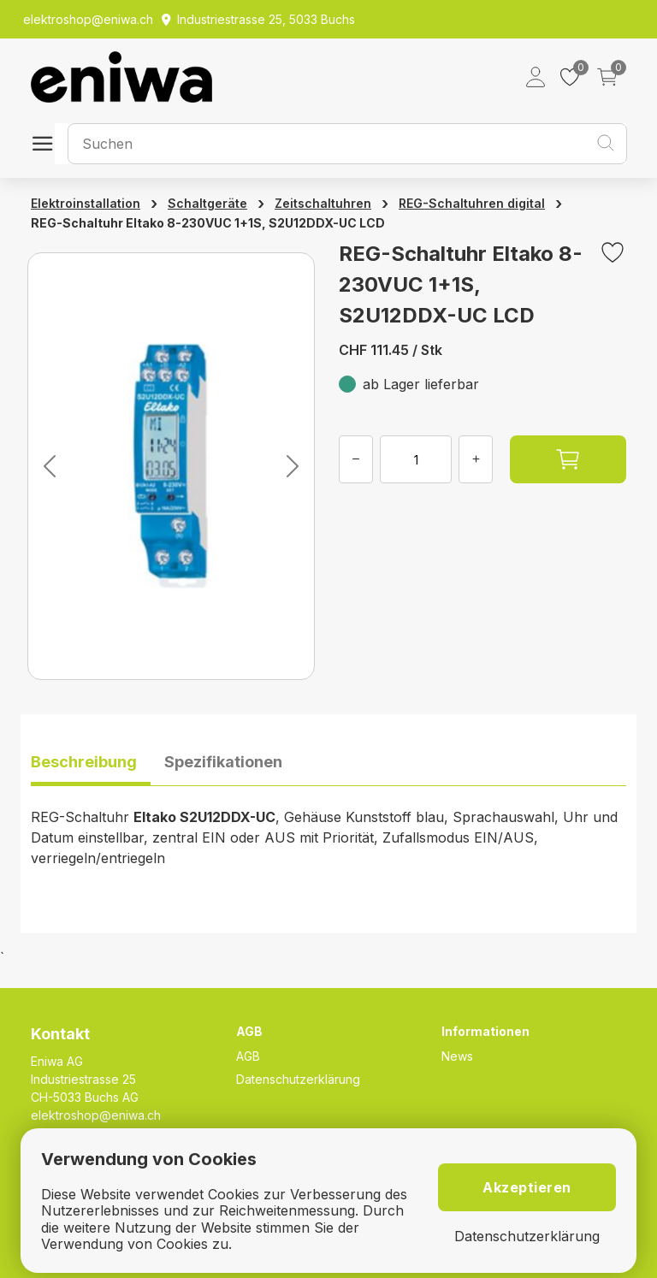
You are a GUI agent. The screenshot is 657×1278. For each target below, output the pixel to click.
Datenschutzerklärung (298, 1079)
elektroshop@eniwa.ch (96, 1115)
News (457, 1056)
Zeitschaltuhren (323, 203)
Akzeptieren (526, 1187)
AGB (248, 1056)
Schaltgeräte (207, 203)
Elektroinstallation (85, 203)
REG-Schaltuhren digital (472, 203)
